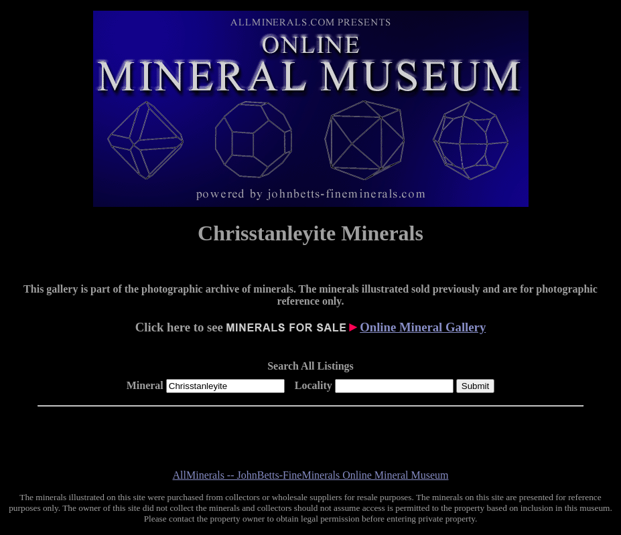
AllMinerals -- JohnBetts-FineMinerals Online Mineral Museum (311, 475)
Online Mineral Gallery (423, 327)
